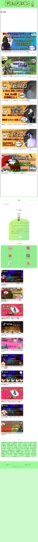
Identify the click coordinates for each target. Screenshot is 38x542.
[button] (36, 204)
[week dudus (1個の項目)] (27, 450)
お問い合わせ (28, 464)
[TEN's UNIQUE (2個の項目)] (10, 445)
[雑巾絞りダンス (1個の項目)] (20, 450)
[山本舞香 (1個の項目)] (16, 447)
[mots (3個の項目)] (35, 444)
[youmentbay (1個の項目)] (34, 455)
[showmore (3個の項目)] (25, 444)
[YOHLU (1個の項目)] (9, 448)
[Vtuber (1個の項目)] (22, 451)
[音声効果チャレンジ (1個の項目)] (11, 450)
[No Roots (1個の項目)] (34, 451)
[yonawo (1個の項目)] (30, 445)
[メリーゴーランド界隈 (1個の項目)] (24, 448)
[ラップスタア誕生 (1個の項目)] (33, 447)
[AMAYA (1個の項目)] (6, 456)
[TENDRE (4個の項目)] (8, 444)
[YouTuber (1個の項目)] (4, 450)
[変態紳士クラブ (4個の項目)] (14, 444)
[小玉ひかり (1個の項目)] (4, 448)
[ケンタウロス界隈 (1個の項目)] (26, 453)
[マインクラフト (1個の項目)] (28, 451)
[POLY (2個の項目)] (15, 445)
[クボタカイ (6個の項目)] (9, 442)
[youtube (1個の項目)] (18, 448)
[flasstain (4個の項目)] (3, 444)
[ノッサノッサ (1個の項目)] (10, 455)
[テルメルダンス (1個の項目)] (10, 447)
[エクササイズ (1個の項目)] (21, 447)
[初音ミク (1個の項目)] (16, 455)
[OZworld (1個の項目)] (34, 445)
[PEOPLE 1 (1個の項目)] (28, 455)
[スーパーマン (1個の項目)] (4, 447)
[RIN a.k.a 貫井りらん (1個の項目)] (5, 451)
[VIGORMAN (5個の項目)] (20, 442)
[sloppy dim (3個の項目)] (4, 445)
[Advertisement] (19, 22)
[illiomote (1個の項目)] (34, 450)
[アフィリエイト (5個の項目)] (26, 442)
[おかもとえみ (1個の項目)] (18, 456)
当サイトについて (10, 464)
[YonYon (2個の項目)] (20, 445)
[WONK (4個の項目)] (35, 442)
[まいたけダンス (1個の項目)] (34, 453)
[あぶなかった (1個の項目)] (27, 447)
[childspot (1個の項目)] (15, 453)
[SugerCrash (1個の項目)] (22, 455)
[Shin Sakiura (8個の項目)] (4, 442)
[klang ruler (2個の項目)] (24, 445)
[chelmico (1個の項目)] (31, 456)
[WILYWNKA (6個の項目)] (15, 442)
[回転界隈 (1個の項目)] (17, 451)
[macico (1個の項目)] (11, 453)
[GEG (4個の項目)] (31, 442)
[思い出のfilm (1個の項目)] (4, 455)
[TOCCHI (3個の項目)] (20, 444)
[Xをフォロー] (20, 237)
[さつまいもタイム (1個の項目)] (33, 448)
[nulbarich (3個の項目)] (30, 444)
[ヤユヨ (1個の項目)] (13, 448)
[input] (19, 204)
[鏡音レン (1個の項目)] (3, 453)
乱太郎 (19, 213)
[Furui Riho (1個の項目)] (12, 451)
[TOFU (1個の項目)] (7, 453)
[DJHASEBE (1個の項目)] (20, 453)
